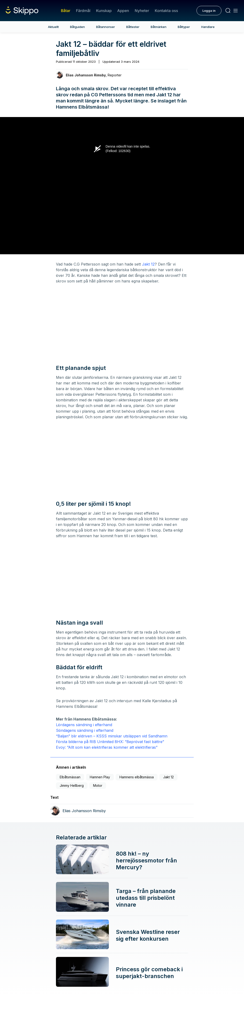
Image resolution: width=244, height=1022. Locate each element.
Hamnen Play (100, 777)
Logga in (209, 10)
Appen (123, 10)
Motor (97, 785)
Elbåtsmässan (70, 777)
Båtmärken (158, 27)
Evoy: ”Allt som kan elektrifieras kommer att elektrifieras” (106, 747)
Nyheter (142, 10)
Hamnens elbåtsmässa (136, 777)
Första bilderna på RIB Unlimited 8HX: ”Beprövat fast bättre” (110, 741)
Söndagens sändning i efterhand (84, 730)
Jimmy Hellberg (72, 785)
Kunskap (104, 10)
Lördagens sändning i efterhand (84, 724)
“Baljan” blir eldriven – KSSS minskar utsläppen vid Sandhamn (111, 736)
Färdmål (83, 10)
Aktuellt (53, 27)
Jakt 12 (148, 264)
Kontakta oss (166, 10)
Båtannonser (105, 27)
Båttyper (184, 27)
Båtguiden (77, 27)
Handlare (208, 27)
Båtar (65, 10)
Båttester (132, 27)
